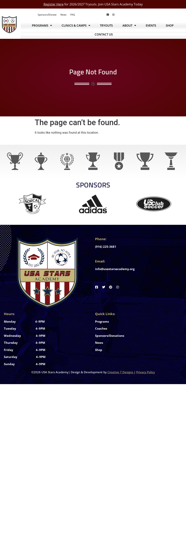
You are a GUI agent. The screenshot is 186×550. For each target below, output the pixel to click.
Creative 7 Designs (120, 372)
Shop (170, 25)
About (129, 25)
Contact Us (104, 34)
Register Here (54, 4)
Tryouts (106, 25)
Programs (42, 25)
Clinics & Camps (76, 25)
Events (151, 25)
